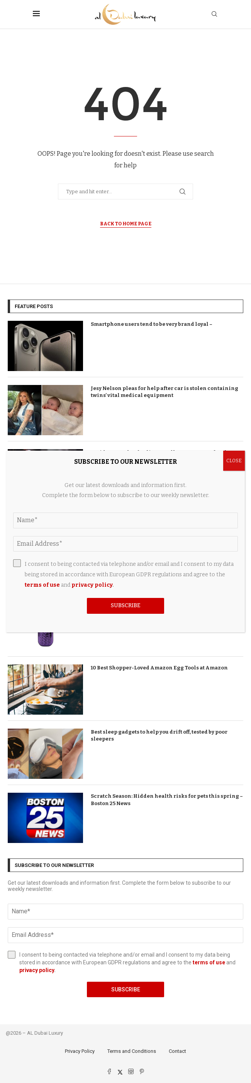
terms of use (209, 962)
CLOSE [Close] (234, 460)
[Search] (214, 14)
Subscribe (125, 989)
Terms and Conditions (131, 1051)
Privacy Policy (80, 1051)
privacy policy (36, 970)
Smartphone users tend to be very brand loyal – (151, 324)
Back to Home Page (125, 223)
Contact (177, 1051)
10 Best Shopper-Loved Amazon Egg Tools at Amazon (159, 668)
